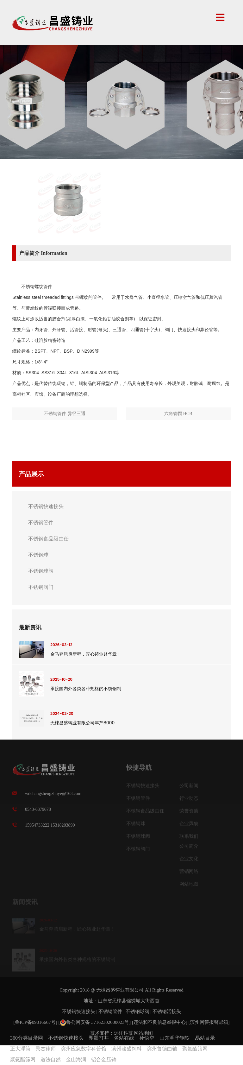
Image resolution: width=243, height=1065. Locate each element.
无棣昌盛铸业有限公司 (120, 990)
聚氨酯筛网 (195, 1048)
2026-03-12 (61, 644)
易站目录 (205, 1038)
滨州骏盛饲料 (126, 1048)
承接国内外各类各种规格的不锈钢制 (85, 688)
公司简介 (188, 847)
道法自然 (50, 1059)
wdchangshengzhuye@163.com (53, 795)
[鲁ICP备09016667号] (35, 1022)
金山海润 (76, 1059)
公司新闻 (188, 787)
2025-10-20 (61, 679)
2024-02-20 (61, 713)
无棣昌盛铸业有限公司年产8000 (82, 723)
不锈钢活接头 (167, 1011)
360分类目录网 (26, 1038)
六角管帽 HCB (178, 413)
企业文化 (188, 860)
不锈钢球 (38, 555)
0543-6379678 (38, 811)
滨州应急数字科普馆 (83, 1048)
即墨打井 (99, 1038)
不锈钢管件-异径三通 (64, 413)
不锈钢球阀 (40, 571)
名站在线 (124, 1038)
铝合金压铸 (103, 1059)
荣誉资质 (188, 812)
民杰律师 (45, 1048)
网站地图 (188, 885)
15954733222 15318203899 (50, 827)
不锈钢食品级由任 (48, 538)
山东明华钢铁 (174, 1038)
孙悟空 (146, 1038)
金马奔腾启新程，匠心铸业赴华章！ (85, 654)
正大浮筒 (20, 1048)
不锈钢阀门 (40, 587)
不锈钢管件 (40, 522)
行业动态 (188, 800)
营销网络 (188, 873)
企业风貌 (188, 825)
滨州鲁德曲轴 (162, 1048)
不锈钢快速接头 (46, 506)
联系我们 (188, 838)
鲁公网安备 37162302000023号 (94, 1022)
